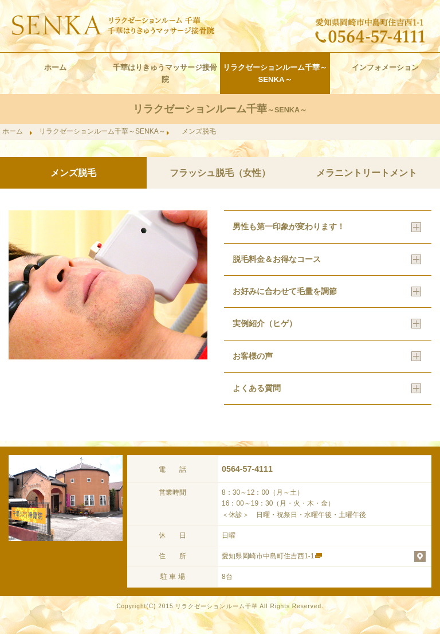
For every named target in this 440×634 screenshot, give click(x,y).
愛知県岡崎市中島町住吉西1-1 (268, 556)
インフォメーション (385, 67)
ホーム (55, 67)
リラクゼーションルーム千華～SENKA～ (275, 73)
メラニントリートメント (366, 173)
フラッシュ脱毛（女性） (220, 173)
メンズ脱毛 (73, 173)
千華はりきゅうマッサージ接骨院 (165, 73)
